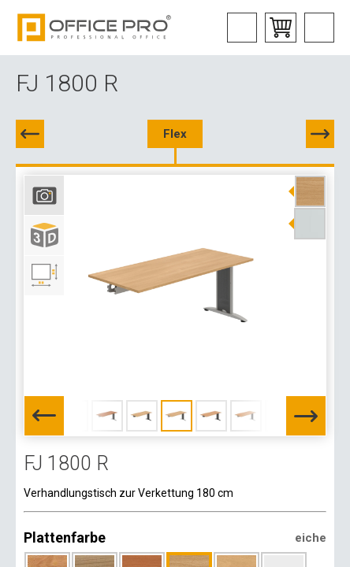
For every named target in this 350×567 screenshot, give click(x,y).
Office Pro (94, 27)
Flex (175, 134)
